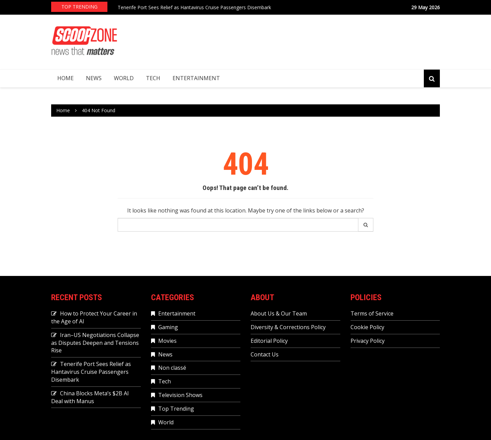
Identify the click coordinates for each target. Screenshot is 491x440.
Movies (167, 340)
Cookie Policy (367, 327)
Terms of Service (372, 313)
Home (65, 78)
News (94, 78)
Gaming (168, 327)
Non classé (172, 367)
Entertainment (196, 78)
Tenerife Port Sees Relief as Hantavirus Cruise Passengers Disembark (194, 7)
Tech (153, 78)
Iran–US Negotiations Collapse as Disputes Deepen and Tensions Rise (95, 342)
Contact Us (265, 354)
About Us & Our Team (279, 313)
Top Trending (176, 408)
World (124, 78)
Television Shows (180, 395)
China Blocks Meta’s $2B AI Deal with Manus (90, 397)
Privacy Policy (368, 340)
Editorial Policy (269, 340)
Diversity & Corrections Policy (288, 327)
